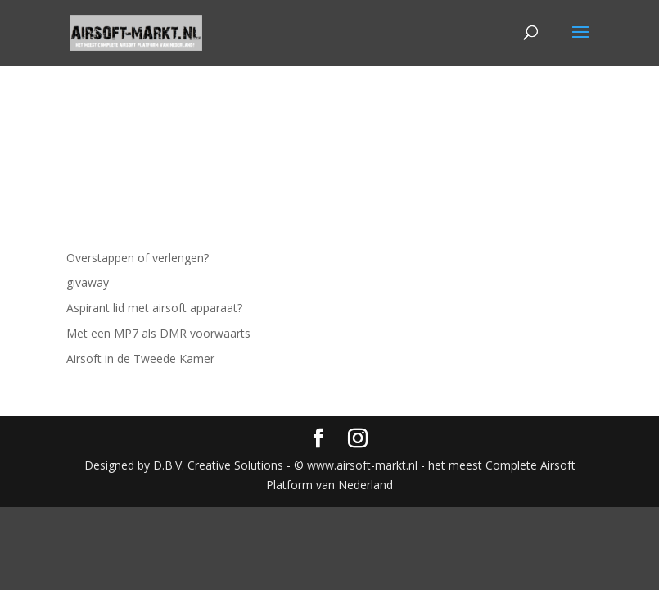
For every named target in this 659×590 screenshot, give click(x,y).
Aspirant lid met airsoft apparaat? (154, 307)
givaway (87, 282)
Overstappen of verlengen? (137, 258)
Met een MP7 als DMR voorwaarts (158, 333)
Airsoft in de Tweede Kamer (140, 358)
